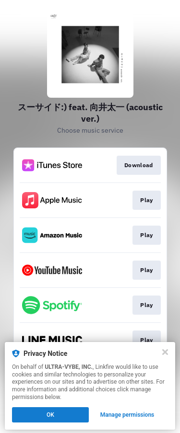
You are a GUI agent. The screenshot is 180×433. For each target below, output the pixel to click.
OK (50, 414)
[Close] (165, 352)
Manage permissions (127, 414)
